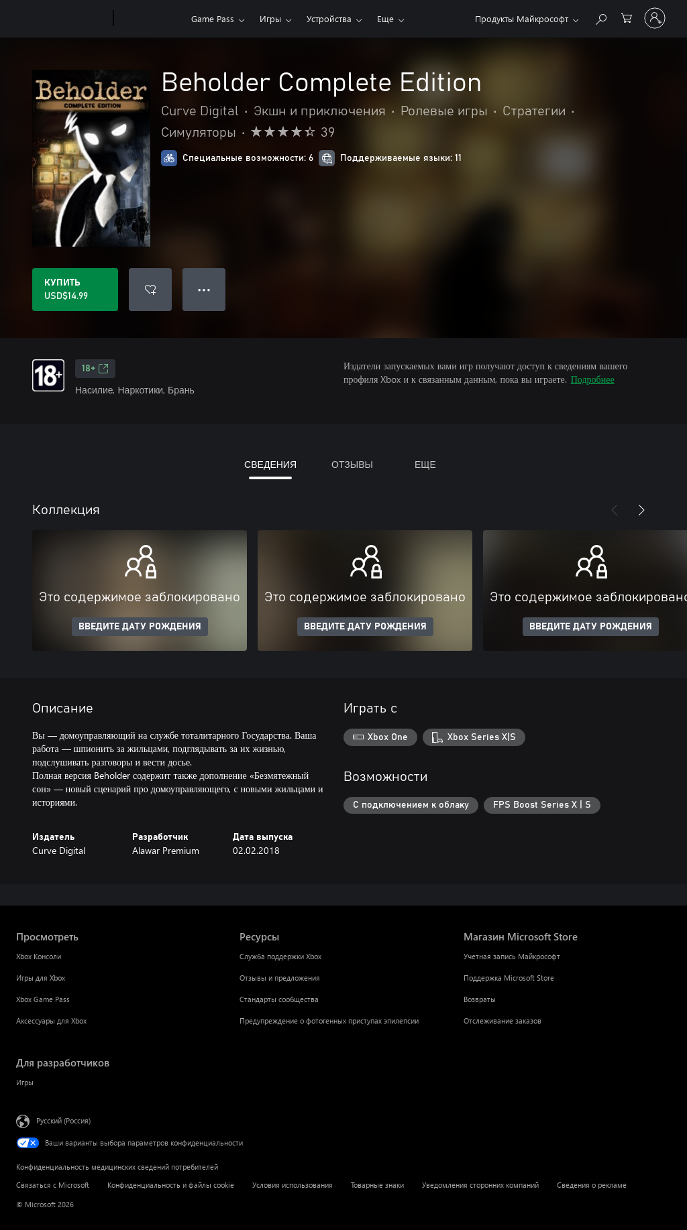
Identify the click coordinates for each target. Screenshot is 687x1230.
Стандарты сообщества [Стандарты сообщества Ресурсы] (279, 999)
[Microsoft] (62, 19)
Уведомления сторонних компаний (480, 1184)
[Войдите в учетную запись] (655, 18)
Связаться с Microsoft (52, 1184)
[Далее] (641, 510)
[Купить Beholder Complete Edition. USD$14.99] (75, 289)
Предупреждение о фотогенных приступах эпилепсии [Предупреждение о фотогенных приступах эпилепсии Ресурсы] (329, 1020)
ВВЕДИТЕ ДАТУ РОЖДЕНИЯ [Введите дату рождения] (139, 626)
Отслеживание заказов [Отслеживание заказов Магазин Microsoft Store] (502, 1020)
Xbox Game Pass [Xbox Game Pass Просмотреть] (43, 999)
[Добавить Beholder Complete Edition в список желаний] (150, 289)
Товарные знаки (377, 1184)
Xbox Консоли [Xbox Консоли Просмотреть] (38, 956)
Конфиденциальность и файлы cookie (170, 1184)
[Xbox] (150, 19)
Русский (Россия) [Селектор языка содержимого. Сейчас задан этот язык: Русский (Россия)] (63, 1120)
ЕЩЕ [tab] (425, 464)
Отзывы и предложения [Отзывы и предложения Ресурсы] (280, 977)
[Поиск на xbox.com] (600, 17)
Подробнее (593, 379)
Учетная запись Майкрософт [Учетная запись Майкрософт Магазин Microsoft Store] (512, 956)
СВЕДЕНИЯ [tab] (270, 464)
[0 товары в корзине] (626, 17)
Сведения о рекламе (592, 1184)
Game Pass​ (212, 18)
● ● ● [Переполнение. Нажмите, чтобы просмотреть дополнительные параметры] (204, 289)
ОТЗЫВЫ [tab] (352, 464)
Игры (270, 18)
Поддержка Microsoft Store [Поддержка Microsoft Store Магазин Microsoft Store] (509, 977)
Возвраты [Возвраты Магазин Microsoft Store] (480, 999)
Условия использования (292, 1184)
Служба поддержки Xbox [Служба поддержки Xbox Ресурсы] (280, 956)
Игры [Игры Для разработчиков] (25, 1082)
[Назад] (614, 510)
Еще (385, 18)
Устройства (329, 18)
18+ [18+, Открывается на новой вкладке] (95, 368)
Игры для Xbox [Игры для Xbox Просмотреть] (40, 977)
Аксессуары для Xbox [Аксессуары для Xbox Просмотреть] (51, 1020)
